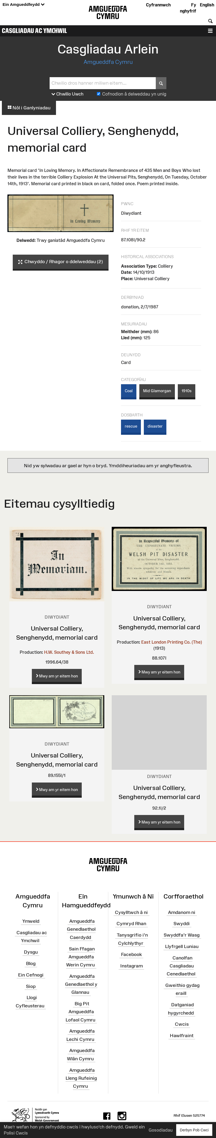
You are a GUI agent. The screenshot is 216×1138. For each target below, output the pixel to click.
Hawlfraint (181, 1035)
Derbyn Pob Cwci (194, 1130)
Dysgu (31, 952)
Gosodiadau (160, 1130)
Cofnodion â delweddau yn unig (134, 94)
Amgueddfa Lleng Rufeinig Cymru (81, 1078)
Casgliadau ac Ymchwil (34, 31)
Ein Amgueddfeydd (24, 4)
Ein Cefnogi (31, 975)
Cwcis (182, 1024)
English (207, 4)
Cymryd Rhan (131, 923)
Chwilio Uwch (67, 94)
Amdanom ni (181, 912)
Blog (31, 963)
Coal (129, 390)
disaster (155, 426)
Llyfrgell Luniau (181, 946)
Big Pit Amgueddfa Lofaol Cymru (80, 1011)
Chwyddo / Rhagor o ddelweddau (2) (60, 262)
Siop (31, 986)
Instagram (131, 966)
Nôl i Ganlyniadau (28, 107)
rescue (131, 426)
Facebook (131, 954)
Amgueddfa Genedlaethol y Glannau (81, 984)
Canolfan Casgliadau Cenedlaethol (181, 965)
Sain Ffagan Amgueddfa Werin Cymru (80, 956)
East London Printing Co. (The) (171, 642)
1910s (187, 390)
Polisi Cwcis (16, 1133)
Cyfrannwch (158, 4)
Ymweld (30, 921)
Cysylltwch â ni (131, 912)
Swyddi (182, 923)
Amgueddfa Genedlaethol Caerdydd (81, 929)
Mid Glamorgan (157, 390)
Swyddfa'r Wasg (182, 935)
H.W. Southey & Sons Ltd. (69, 652)
